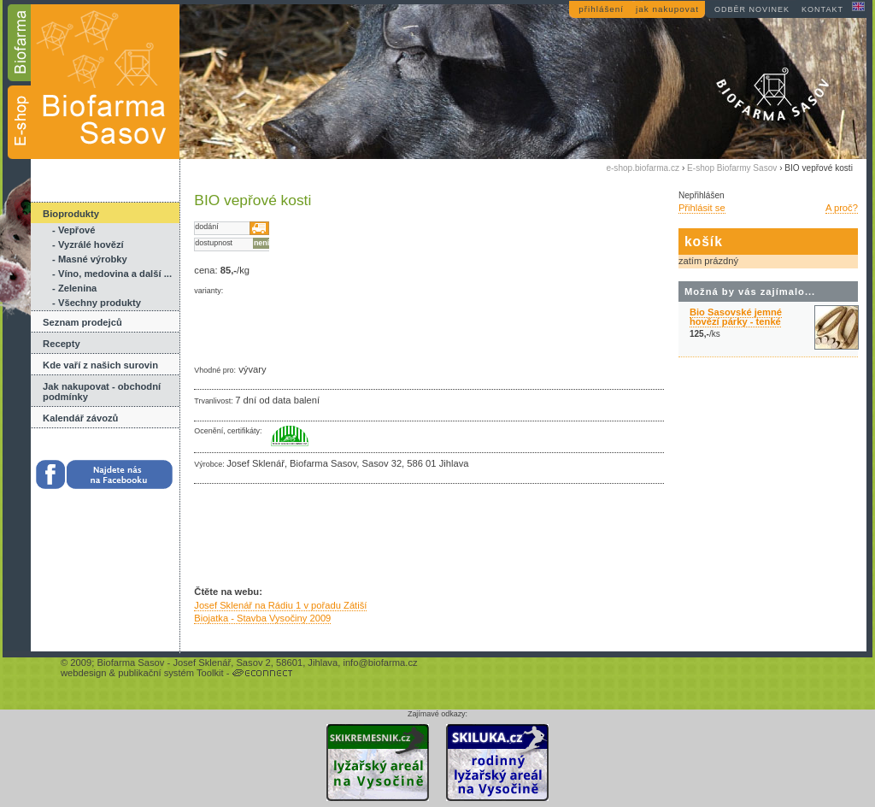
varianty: (208, 290)
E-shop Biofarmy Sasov (732, 168)
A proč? (841, 208)
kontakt (822, 9)
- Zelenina (74, 288)
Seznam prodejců (82, 322)
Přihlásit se (701, 208)
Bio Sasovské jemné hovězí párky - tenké (736, 317)
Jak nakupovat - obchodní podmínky (102, 391)
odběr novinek (752, 9)
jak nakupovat (667, 9)
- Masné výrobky (89, 259)
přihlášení (601, 9)
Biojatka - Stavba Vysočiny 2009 (262, 618)
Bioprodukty (71, 214)
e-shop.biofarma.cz (642, 168)
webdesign (84, 673)
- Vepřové (73, 230)
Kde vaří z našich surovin (100, 365)
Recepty (61, 344)
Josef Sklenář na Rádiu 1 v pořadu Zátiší (280, 605)
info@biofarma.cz (380, 662)
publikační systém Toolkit (171, 673)
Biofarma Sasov (130, 662)
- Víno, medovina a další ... (112, 273)
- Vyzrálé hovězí (88, 244)
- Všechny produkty (96, 302)
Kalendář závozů (80, 418)
